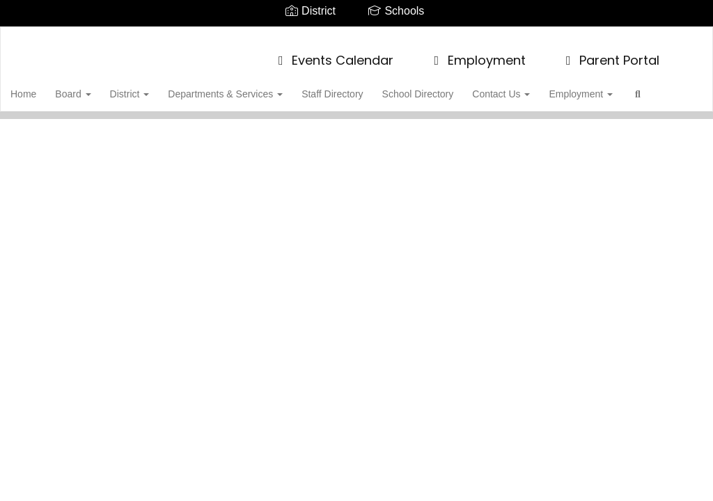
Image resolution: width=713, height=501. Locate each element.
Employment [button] (617, 87)
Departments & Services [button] (253, 87)
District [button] (155, 87)
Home (45, 87)
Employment (477, 53)
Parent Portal (610, 53)
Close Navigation (102, 127)
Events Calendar (333, 53)
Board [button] (96, 87)
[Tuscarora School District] (357, 36)
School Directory (450, 87)
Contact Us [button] (535, 87)
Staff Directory (362, 87)
